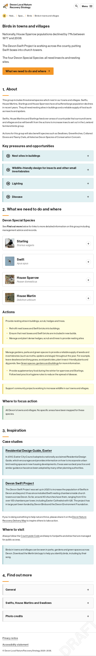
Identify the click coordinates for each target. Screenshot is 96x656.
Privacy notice (10, 638)
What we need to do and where (26, 71)
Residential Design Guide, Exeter (29, 451)
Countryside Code (30, 535)
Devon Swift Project (20, 483)
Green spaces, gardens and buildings (40, 363)
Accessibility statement (15, 644)
